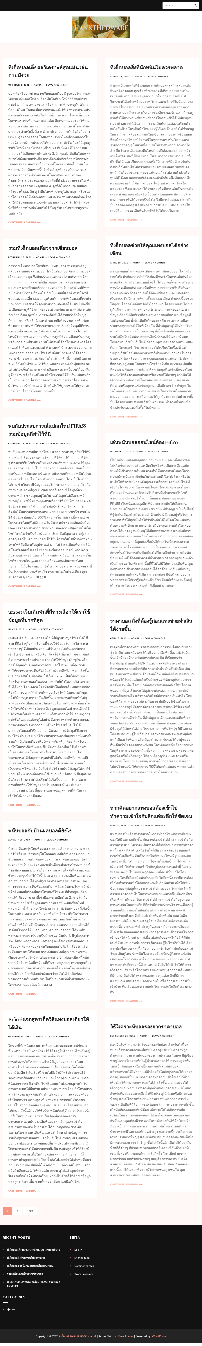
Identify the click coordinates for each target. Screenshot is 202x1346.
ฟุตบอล (11, 1309)
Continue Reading (22, 222)
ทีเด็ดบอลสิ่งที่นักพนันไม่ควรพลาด (146, 68)
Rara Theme (125, 1336)
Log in (78, 1250)
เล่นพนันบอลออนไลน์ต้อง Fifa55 (144, 442)
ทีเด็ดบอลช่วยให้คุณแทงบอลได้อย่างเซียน (30, 1266)
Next (30, 1211)
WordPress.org (83, 1274)
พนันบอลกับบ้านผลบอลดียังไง (39, 831)
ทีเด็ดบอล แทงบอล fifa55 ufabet (77, 1336)
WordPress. (159, 1336)
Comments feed (84, 1266)
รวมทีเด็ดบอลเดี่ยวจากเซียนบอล (42, 248)
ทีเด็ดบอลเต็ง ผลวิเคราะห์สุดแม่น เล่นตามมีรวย (33, 1250)
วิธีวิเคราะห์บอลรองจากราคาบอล (145, 1036)
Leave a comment (57, 85)
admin (38, 85)
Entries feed (82, 1258)
